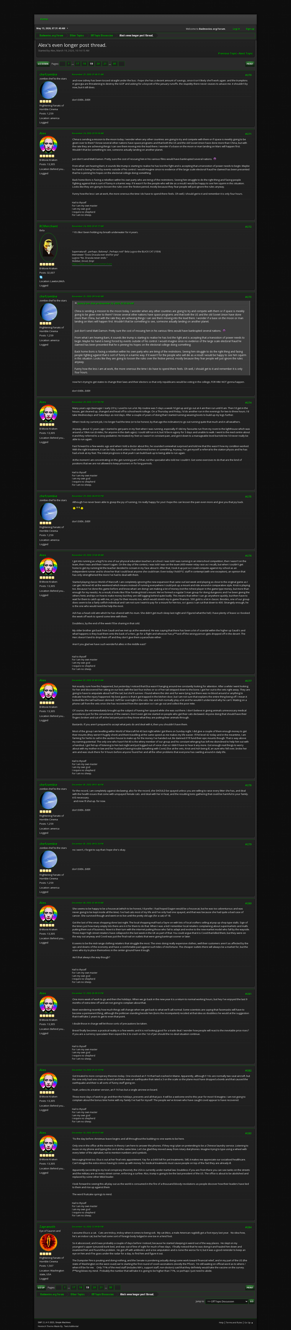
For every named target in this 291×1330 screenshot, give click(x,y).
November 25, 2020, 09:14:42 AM (88, 296)
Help (221, 1322)
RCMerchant (49, 226)
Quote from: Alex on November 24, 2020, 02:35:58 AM (105, 303)
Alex (43, 133)
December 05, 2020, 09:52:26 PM (88, 843)
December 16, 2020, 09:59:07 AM (88, 1132)
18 (84, 63)
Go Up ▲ (248, 1322)
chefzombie (48, 74)
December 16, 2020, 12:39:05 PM (88, 1226)
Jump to (200, 1301)
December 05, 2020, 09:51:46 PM (88, 784)
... (73, 63)
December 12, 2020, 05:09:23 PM (88, 993)
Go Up (41, 1287)
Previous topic (227, 53)
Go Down (43, 63)
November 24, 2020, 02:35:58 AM (88, 133)
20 (98, 63)
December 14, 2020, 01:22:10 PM (88, 1069)
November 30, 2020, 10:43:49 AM (88, 555)
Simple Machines (63, 1322)
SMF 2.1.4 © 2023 (46, 1322)
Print (250, 63)
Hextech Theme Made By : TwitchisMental (58, 1326)
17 (77, 63)
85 (114, 63)
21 (105, 63)
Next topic (246, 53)
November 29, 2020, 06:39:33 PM (88, 496)
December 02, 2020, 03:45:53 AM (88, 680)
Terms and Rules (234, 1322)
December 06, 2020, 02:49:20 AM (88, 902)
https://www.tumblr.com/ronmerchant (92, 264)
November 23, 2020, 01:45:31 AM (88, 74)
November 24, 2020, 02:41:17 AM (88, 226)
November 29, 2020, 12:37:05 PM (88, 402)
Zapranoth (47, 1227)
